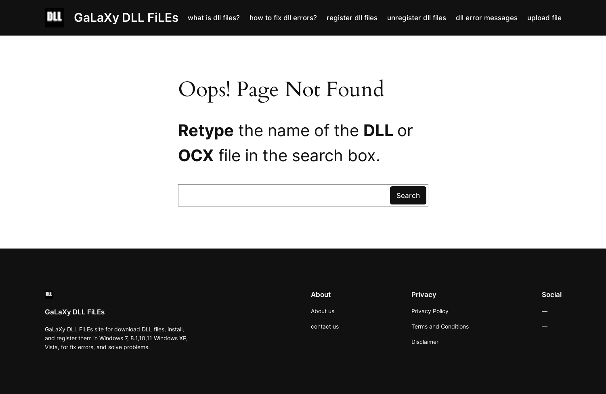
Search (408, 196)
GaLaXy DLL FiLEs (126, 17)
